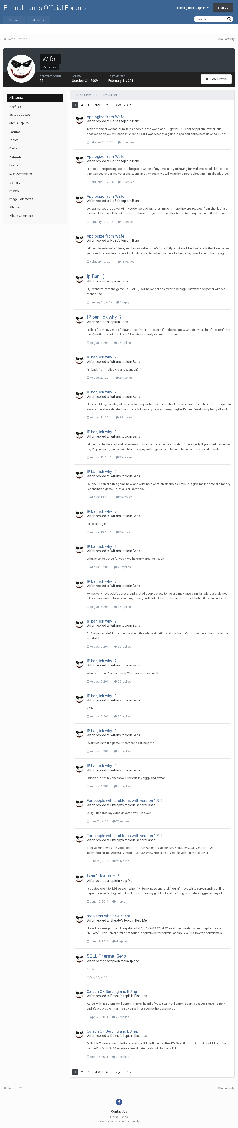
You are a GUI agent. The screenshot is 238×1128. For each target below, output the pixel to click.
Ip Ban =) (96, 276)
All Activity (16, 97)
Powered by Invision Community (119, 1121)
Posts (13, 148)
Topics (13, 140)
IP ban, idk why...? (104, 317)
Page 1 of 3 (122, 104)
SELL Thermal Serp (106, 956)
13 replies (126, 142)
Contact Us (119, 1111)
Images (14, 190)
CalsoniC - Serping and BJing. (112, 991)
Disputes (140, 996)
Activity (38, 20)
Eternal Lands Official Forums (45, 8)
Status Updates (19, 114)
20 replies (120, 821)
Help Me (126, 881)
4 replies (120, 941)
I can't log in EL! (103, 876)
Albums (14, 207)
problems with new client (108, 916)
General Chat (145, 805)
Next (98, 105)
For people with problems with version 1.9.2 (125, 800)
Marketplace (130, 961)
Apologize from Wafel (106, 116)
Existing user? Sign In (193, 8)
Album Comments (21, 216)
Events (13, 165)
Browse (14, 20)
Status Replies (19, 123)
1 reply (122, 302)
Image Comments (21, 199)
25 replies (122, 343)
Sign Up (223, 7)
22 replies (120, 1017)
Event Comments (20, 173)
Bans (136, 121)
